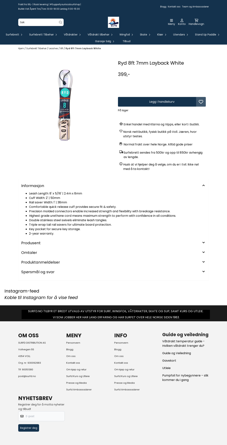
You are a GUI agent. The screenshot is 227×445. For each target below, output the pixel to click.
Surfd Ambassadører (79, 389)
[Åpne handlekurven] (196, 22)
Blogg (163, 6)
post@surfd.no (27, 376)
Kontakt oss (174, 6)
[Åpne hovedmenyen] (172, 22)
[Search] (60, 22)
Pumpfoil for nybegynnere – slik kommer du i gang (185, 377)
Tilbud (126, 41)
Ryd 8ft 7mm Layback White (83, 48)
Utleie (166, 368)
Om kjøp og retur (76, 369)
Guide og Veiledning (176, 353)
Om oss (71, 356)
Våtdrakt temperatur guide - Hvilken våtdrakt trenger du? (183, 343)
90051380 (27, 369)
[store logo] (113, 22)
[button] (201, 102)
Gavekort (169, 360)
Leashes (54, 48)
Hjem (21, 48)
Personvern (73, 342)
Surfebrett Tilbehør (36, 48)
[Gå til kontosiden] (182, 22)
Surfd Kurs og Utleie (78, 376)
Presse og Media (76, 382)
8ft (62, 48)
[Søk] (41, 22)
